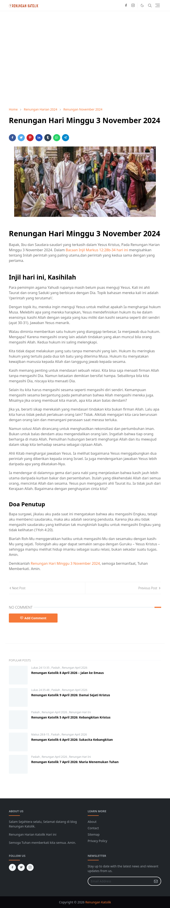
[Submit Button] (156, 881)
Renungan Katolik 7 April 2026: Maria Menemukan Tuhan (75, 762)
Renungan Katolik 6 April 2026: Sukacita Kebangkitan (72, 739)
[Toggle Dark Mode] (142, 5)
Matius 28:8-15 (40, 734)
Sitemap (94, 834)
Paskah (56, 668)
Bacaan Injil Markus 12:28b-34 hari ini (97, 250)
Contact (93, 828)
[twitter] (21, 867)
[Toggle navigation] (157, 5)
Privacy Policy (97, 841)
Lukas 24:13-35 (40, 668)
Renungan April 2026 (74, 668)
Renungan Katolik (98, 902)
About (92, 822)
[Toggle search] (150, 5)
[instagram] (133, 5)
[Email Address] (119, 881)
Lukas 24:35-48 (40, 690)
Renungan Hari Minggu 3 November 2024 (65, 563)
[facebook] (125, 5)
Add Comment (33, 618)
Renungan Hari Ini (80, 712)
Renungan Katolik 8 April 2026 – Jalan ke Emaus (67, 673)
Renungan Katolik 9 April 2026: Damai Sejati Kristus (70, 695)
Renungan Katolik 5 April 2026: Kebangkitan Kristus (70, 717)
